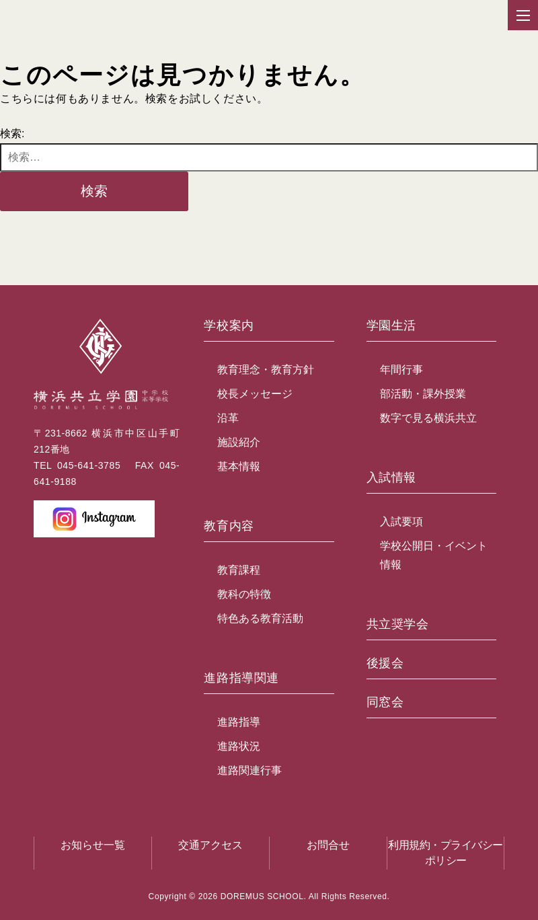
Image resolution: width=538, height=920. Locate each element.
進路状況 (238, 746)
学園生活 (391, 325)
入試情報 (391, 477)
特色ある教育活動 (260, 618)
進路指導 (238, 722)
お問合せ (328, 845)
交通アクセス (210, 845)
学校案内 (229, 325)
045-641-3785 (88, 465)
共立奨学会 (398, 624)
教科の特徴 (244, 594)
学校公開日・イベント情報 (434, 555)
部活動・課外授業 (423, 393)
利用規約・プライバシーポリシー (445, 852)
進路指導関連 (241, 678)
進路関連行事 (249, 770)
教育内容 (229, 526)
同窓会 (385, 702)
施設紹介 (238, 442)
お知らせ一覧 (93, 845)
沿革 (228, 418)
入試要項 (401, 521)
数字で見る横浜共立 (428, 418)
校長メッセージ (255, 393)
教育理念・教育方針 (265, 369)
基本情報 (238, 466)
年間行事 (401, 369)
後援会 (385, 663)
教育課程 (238, 570)
